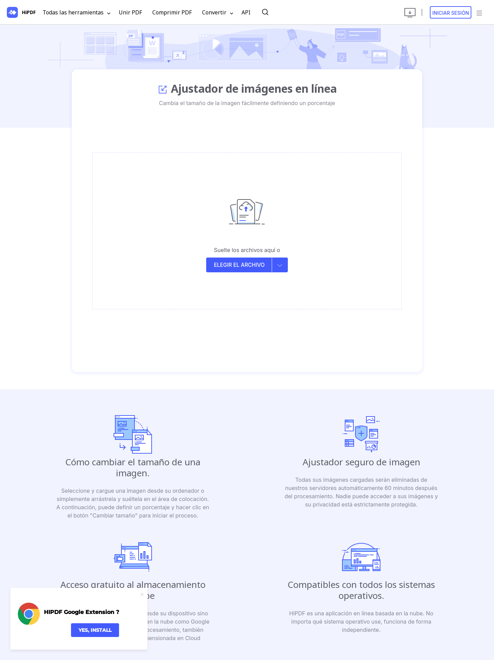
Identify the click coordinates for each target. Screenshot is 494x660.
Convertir (217, 13)
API (246, 12)
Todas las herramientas (76, 13)
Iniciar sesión (450, 13)
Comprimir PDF (172, 12)
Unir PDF (130, 12)
